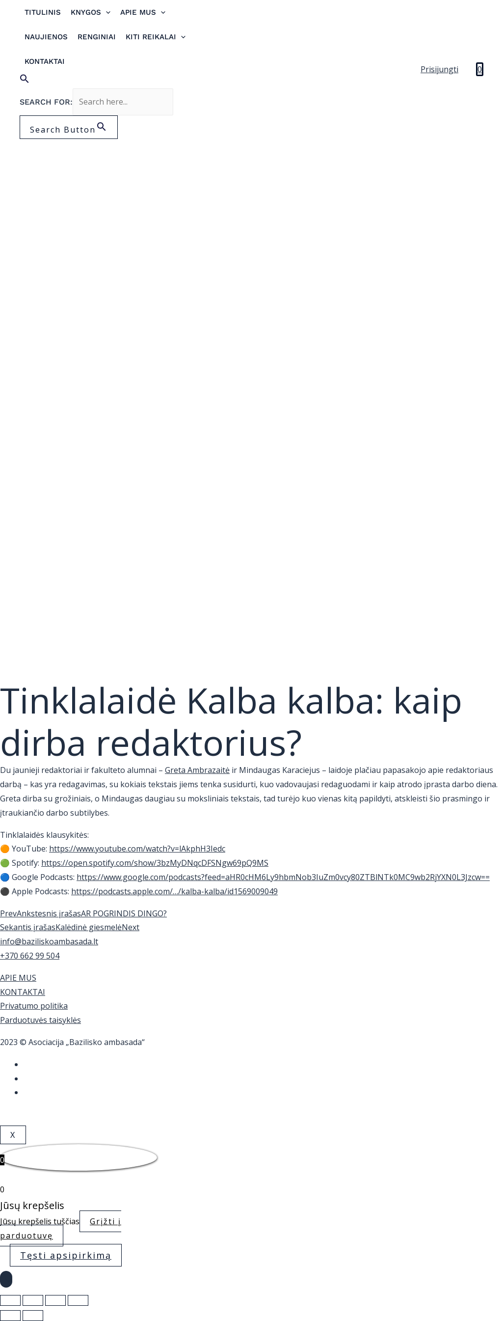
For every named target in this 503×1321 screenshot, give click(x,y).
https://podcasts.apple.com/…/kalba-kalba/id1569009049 (174, 891)
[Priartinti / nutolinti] (78, 1300)
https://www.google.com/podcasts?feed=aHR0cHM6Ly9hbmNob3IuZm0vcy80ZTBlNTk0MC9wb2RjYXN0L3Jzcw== (283, 877)
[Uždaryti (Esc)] (10, 1300)
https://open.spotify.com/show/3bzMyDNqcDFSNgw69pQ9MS (154, 862)
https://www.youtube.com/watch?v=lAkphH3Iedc (137, 848)
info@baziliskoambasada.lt (49, 941)
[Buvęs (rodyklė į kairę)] (10, 1315)
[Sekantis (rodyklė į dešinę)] (33, 1315)
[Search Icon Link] (108, 81)
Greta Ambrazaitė (197, 770)
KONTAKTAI (22, 992)
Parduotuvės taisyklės (40, 1020)
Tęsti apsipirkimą (65, 1255)
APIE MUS (18, 977)
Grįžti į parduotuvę (60, 1228)
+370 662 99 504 (29, 955)
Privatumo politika (34, 1005)
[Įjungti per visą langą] (55, 1300)
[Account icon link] (439, 69)
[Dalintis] (33, 1300)
